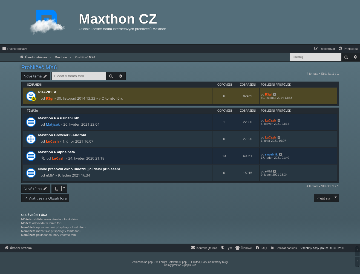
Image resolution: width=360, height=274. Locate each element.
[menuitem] (348, 49)
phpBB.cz (190, 265)
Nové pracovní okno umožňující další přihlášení (79, 169)
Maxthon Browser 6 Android (62, 135)
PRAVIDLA (47, 92)
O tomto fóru (112, 98)
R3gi (49, 98)
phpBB (152, 262)
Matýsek (53, 124)
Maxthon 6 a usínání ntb (58, 118)
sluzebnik (271, 154)
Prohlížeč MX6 (39, 67)
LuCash (270, 120)
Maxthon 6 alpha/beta (56, 152)
